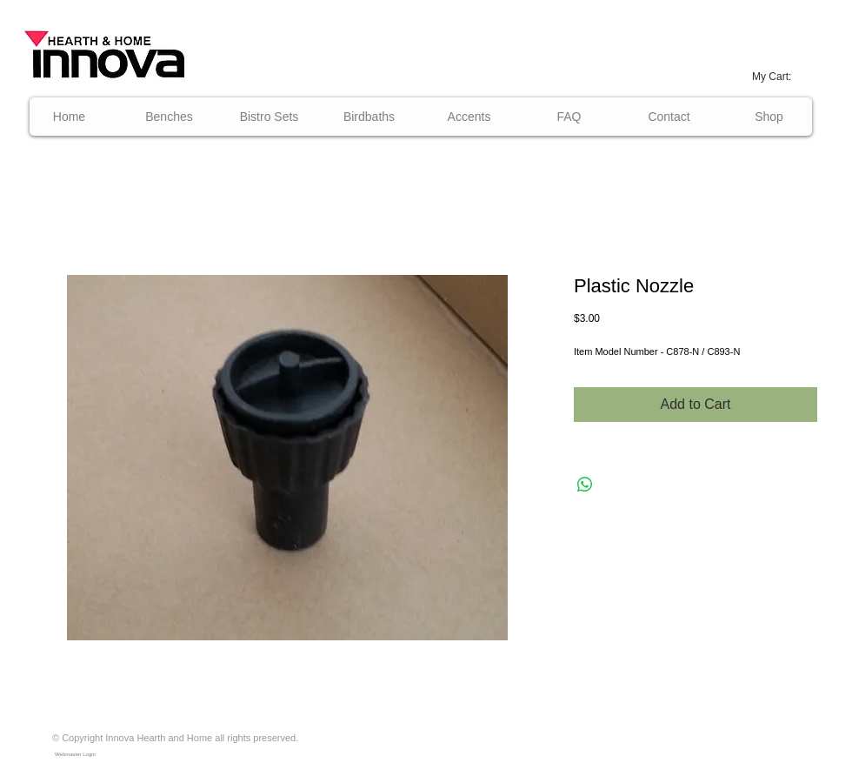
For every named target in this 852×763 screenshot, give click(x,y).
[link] (780, 76)
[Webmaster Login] (75, 754)
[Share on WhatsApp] (585, 484)
